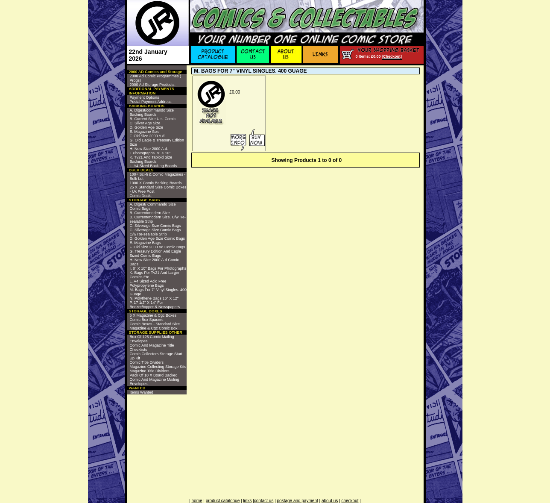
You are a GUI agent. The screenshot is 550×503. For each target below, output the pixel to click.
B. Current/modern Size (150, 213)
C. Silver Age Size (145, 123)
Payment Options (144, 97)
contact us (264, 500)
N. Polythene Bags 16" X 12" (154, 298)
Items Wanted (141, 392)
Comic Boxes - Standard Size (155, 324)
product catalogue (223, 500)
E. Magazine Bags (145, 243)
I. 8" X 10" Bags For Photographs (158, 268)
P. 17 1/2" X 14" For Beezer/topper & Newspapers (155, 304)
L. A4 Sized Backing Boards (153, 166)
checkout (349, 500)
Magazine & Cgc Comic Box (154, 328)
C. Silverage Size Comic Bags (155, 226)
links (247, 500)
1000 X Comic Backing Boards (156, 183)
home (197, 500)
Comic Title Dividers (147, 362)
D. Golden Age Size (147, 127)
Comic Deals (141, 196)
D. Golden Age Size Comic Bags (157, 238)
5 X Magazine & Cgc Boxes (153, 315)
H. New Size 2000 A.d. (149, 149)
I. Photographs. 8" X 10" (150, 153)
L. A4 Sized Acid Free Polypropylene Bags (148, 283)
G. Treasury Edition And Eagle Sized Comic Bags (155, 253)
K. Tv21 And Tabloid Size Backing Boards (151, 159)
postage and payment (297, 500)
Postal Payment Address (151, 102)
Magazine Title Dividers (150, 371)
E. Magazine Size (145, 131)
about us (330, 500)
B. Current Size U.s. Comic (153, 119)
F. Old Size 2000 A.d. (148, 136)
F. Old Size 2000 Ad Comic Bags (157, 247)
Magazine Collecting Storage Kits (158, 367)
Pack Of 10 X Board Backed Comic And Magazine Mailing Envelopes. (154, 379)
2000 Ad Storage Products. (153, 84)
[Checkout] (392, 56)
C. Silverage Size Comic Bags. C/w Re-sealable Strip (156, 232)
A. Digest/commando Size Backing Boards (152, 112)
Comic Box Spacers (147, 320)
